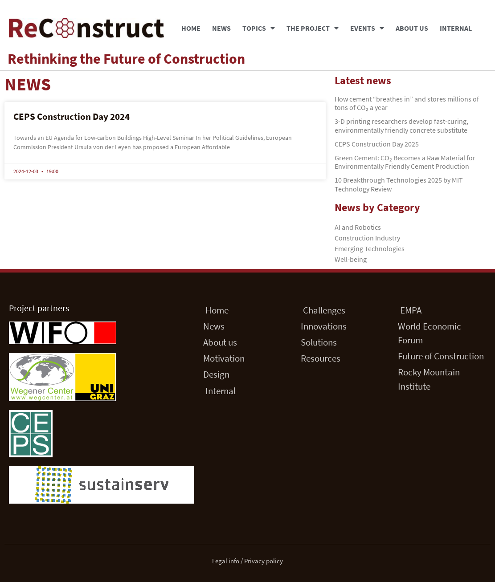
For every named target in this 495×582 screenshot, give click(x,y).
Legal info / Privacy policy (247, 561)
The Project (312, 28)
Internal (456, 28)
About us (412, 28)
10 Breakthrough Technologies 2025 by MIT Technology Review (399, 184)
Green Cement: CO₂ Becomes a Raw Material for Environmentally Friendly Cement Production (405, 162)
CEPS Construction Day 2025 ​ (377, 143)
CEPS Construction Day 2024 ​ (72, 116)
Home (190, 28)
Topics (258, 28)
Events (367, 28)
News (221, 28)
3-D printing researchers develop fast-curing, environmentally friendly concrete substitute (401, 125)
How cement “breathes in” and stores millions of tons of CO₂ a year (407, 103)
